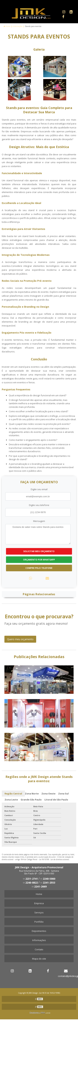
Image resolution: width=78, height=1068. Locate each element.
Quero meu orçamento (20, 639)
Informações (39, 940)
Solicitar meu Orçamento (39, 551)
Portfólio (39, 921)
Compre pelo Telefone (38, 568)
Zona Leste (11, 799)
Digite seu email (39, 489)
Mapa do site (39, 958)
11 (30, 879)
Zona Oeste (48, 793)
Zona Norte (32, 793)
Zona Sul (63, 793)
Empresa (39, 903)
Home (39, 894)
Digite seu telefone (39, 505)
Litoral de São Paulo (56, 799)
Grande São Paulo (31, 799)
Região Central (13, 793)
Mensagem (39, 521)
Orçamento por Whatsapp (39, 559)
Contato (39, 949)
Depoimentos (39, 931)
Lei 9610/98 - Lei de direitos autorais (54, 859)
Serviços (39, 912)
